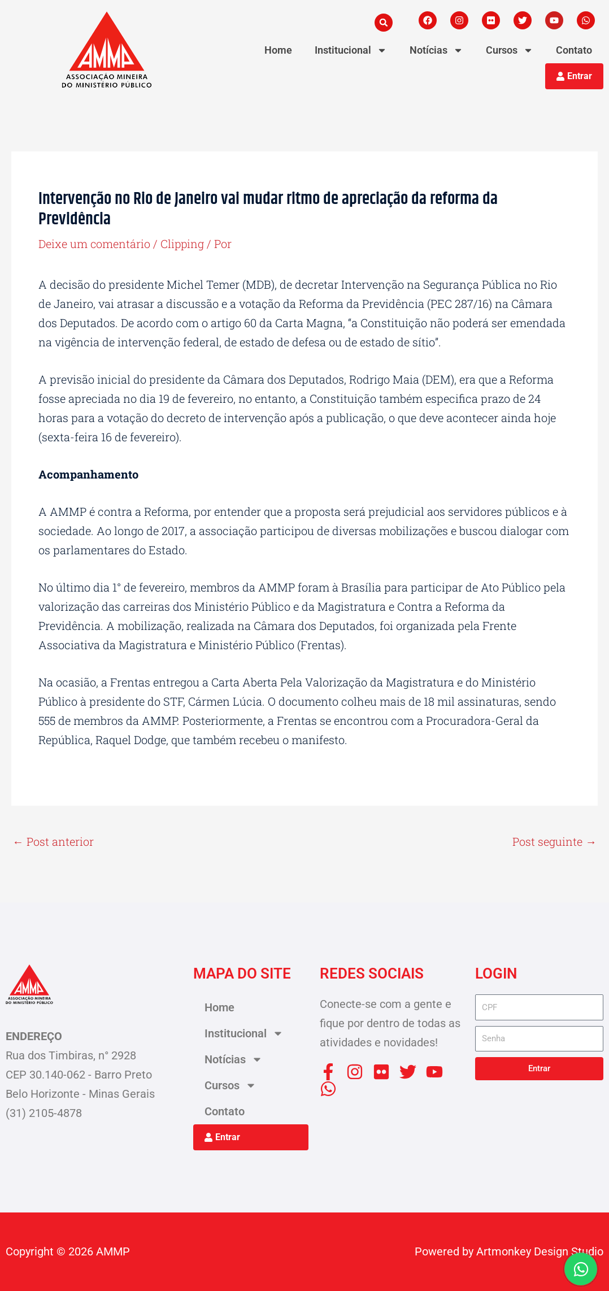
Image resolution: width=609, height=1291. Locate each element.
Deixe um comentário (94, 243)
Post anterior (53, 841)
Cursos (509, 50)
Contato (574, 50)
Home (278, 50)
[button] (384, 23)
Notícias (436, 50)
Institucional (351, 50)
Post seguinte (554, 841)
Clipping (183, 243)
